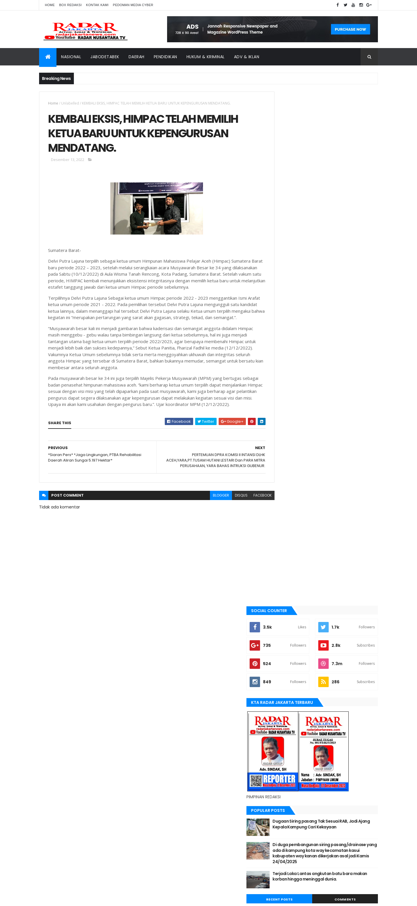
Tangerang (287, 677)
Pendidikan (165, 57)
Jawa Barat (287, 579)
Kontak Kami (97, 5)
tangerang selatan (294, 687)
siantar (283, 667)
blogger (208, 510)
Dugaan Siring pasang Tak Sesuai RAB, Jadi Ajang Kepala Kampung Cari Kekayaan (336, 312)
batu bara (285, 521)
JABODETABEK (287, 560)
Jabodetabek (104, 57)
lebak (281, 609)
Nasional (71, 57)
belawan (284, 540)
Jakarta (284, 570)
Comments (351, 390)
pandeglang (287, 648)
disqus (228, 510)
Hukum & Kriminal (205, 57)
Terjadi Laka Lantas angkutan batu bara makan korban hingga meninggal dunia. (337, 370)
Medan (282, 628)
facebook (249, 510)
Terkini (283, 697)
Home (50, 5)
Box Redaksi (70, 5)
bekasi (282, 530)
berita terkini (288, 550)
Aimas (282, 501)
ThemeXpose (71, 898)
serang (283, 658)
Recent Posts (299, 390)
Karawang (286, 599)
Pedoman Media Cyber (133, 5)
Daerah (137, 57)
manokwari (287, 618)
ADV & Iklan (246, 57)
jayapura (285, 589)
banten (283, 511)
